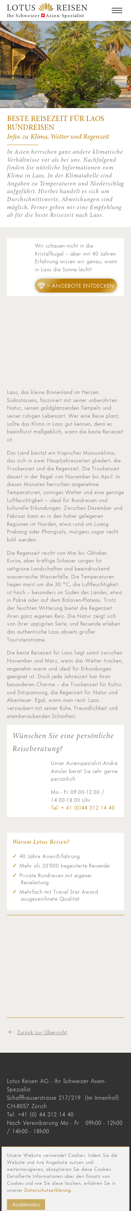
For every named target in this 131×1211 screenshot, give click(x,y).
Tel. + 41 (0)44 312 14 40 (83, 807)
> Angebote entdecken (80, 285)
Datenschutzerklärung (47, 1195)
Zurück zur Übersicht (42, 1032)
